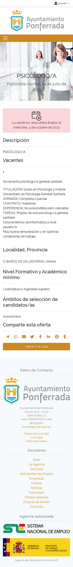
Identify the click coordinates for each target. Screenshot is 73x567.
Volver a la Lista (36, 346)
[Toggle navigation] (5, 38)
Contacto (36, 507)
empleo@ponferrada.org (36, 426)
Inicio (36, 460)
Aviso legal (36, 437)
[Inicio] (36, 19)
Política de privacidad (36, 433)
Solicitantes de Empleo (36, 474)
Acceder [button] (60, 3)
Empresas (36, 478)
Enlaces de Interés (36, 502)
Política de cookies (36, 441)
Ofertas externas (36, 497)
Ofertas (36, 483)
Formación (36, 493)
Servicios (36, 469)
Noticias (36, 488)
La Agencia (36, 464)
